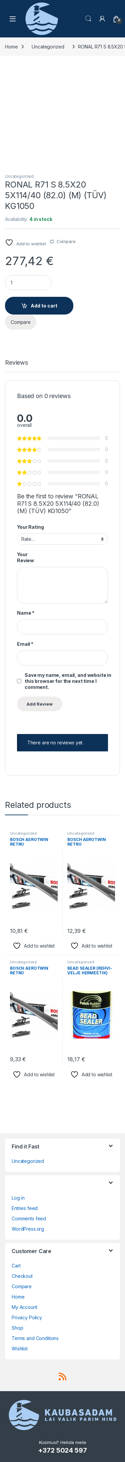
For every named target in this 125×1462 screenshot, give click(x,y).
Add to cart (44, 306)
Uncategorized (48, 46)
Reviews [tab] (16, 363)
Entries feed (25, 1208)
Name (25, 613)
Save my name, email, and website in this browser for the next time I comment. (68, 681)
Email (25, 644)
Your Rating (30, 527)
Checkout (22, 1276)
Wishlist (20, 1348)
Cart (16, 1265)
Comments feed (29, 1218)
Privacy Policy (27, 1317)
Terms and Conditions (35, 1338)
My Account (24, 1307)
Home (11, 46)
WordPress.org (28, 1229)
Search (88, 18)
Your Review (25, 557)
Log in (18, 1198)
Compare (66, 241)
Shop (17, 1328)
